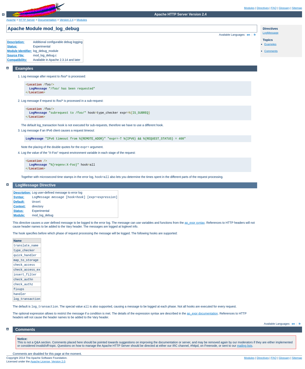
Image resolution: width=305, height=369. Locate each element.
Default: (19, 201)
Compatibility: (17, 60)
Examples (270, 44)
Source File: (15, 55)
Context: (20, 206)
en (248, 34)
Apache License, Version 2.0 (47, 361)
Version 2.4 (66, 19)
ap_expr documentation (202, 313)
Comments (271, 51)
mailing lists (244, 345)
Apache (11, 19)
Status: (12, 46)
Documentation (47, 19)
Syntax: (19, 197)
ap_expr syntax (194, 222)
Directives (263, 8)
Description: (16, 42)
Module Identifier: (19, 51)
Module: (19, 215)
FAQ (274, 8)
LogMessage (270, 32)
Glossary (284, 8)
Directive (48, 185)
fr (255, 34)
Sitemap (297, 8)
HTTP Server (27, 19)
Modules (249, 8)
